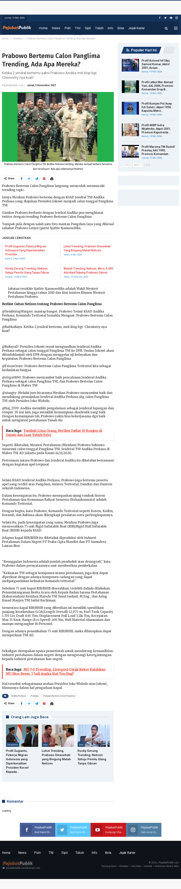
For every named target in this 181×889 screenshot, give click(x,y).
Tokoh (99, 28)
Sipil (88, 28)
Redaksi (123, 866)
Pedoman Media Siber (167, 866)
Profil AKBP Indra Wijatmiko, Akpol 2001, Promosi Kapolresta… (156, 129)
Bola (120, 28)
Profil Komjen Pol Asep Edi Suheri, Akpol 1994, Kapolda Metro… (157, 107)
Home (43, 28)
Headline (12, 744)
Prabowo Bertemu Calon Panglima (59, 696)
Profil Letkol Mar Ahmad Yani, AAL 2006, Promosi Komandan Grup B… (157, 86)
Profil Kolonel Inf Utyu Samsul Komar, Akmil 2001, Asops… (156, 64)
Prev (127, 165)
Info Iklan (136, 866)
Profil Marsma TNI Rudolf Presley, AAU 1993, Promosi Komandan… (158, 150)
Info (110, 28)
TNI (78, 28)
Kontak (148, 866)
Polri (67, 28)
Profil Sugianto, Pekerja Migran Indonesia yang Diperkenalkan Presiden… (25, 250)
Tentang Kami (108, 866)
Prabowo (35, 696)
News (56, 28)
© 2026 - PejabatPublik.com (164, 862)
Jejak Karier (136, 28)
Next (137, 165)
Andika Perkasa (18, 696)
